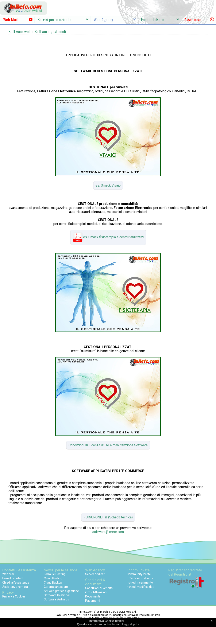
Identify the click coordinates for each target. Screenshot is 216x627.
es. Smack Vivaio (108, 185)
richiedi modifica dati (140, 586)
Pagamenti (92, 600)
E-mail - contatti (12, 578)
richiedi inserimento (140, 582)
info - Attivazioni (96, 592)
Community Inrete (139, 574)
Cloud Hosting (53, 578)
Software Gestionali (57, 595)
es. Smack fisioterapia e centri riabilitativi (108, 237)
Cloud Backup (53, 582)
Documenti (92, 596)
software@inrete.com (108, 532)
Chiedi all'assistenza (15, 582)
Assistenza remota (15, 586)
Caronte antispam (56, 586)
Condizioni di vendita (99, 588)
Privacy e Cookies (14, 596)
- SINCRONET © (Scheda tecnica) (108, 517)
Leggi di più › (130, 624)
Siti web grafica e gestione (61, 591)
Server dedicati (95, 574)
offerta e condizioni (140, 578)
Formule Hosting (55, 574)
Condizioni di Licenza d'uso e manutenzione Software (108, 445)
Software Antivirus (56, 599)
